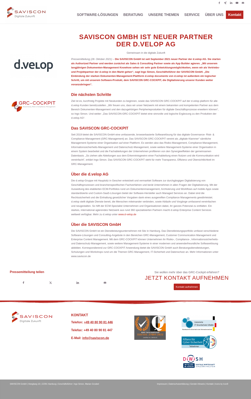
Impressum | (162, 384)
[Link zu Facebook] (219, 3)
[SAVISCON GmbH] (26, 15)
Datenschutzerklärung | (179, 384)
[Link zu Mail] (243, 3)
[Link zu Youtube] (237, 3)
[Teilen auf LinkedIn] (77, 283)
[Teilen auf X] (50, 283)
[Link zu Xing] (225, 3)
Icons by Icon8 (221, 384)
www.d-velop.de (127, 214)
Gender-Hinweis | (198, 384)
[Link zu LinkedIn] (231, 3)
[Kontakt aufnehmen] (187, 287)
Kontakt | (210, 384)
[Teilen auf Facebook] (23, 283)
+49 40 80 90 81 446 (98, 322)
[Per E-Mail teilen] (105, 283)
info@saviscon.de (95, 338)
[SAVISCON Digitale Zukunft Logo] (32, 317)
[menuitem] (97, 15)
